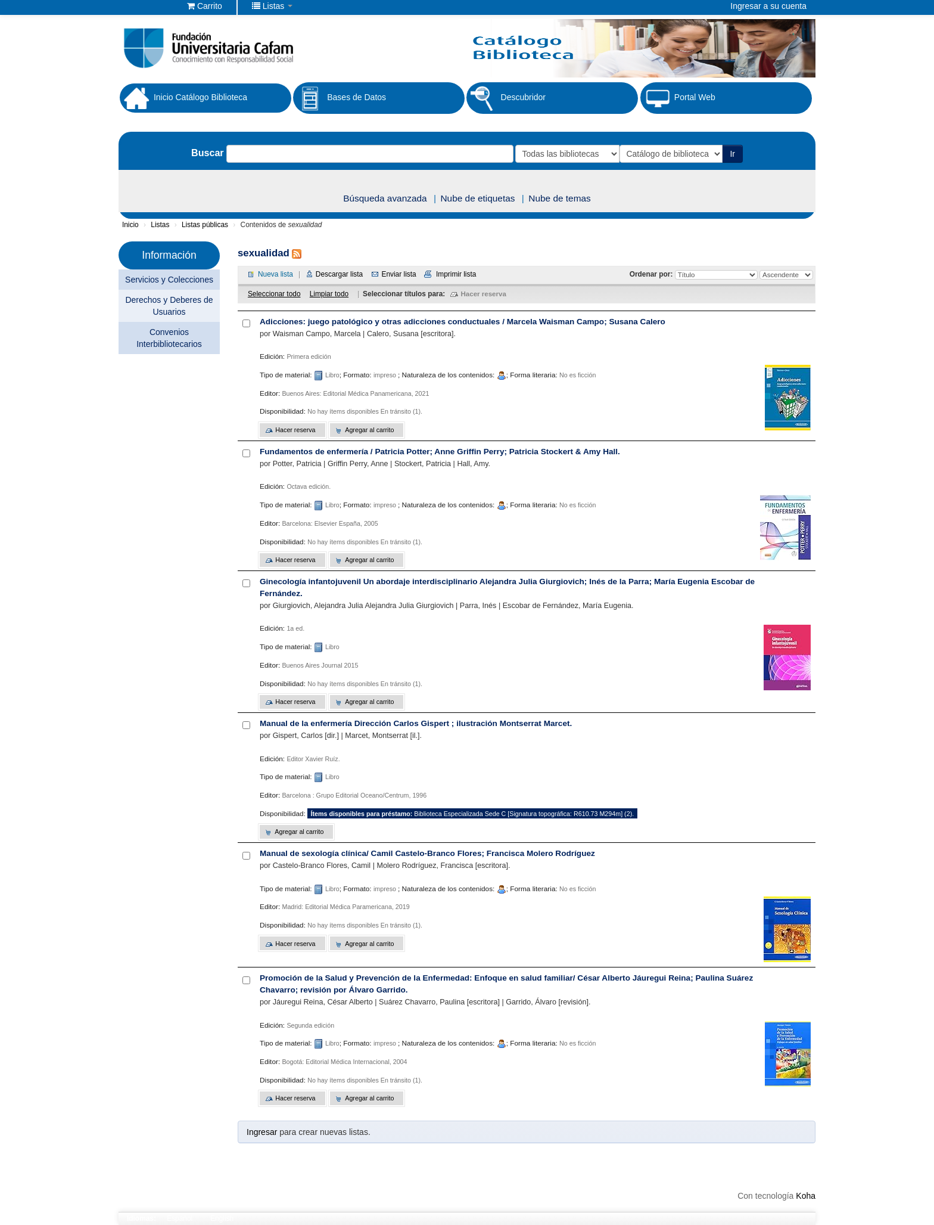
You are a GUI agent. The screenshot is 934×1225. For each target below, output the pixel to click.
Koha (805, 1196)
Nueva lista (275, 274)
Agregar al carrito (369, 429)
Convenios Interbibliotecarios (169, 338)
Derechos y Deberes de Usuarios (169, 306)
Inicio (130, 225)
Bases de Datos (339, 98)
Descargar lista (339, 274)
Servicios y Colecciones (169, 279)
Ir (733, 154)
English (222, 1218)
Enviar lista (398, 274)
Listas (160, 225)
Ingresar (262, 1132)
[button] (204, 6)
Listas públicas (205, 225)
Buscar (206, 152)
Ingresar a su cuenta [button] (768, 6)
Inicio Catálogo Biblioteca (183, 97)
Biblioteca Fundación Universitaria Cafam (148, 6)
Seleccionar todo (274, 294)
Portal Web (677, 98)
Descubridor (506, 98)
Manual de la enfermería (416, 723)
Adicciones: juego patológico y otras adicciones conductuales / (462, 321)
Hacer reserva (483, 293)
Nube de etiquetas (478, 198)
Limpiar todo (329, 294)
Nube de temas (559, 198)
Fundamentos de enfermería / (440, 451)
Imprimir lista (456, 274)
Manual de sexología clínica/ (427, 853)
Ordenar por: (652, 274)
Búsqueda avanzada (384, 198)
